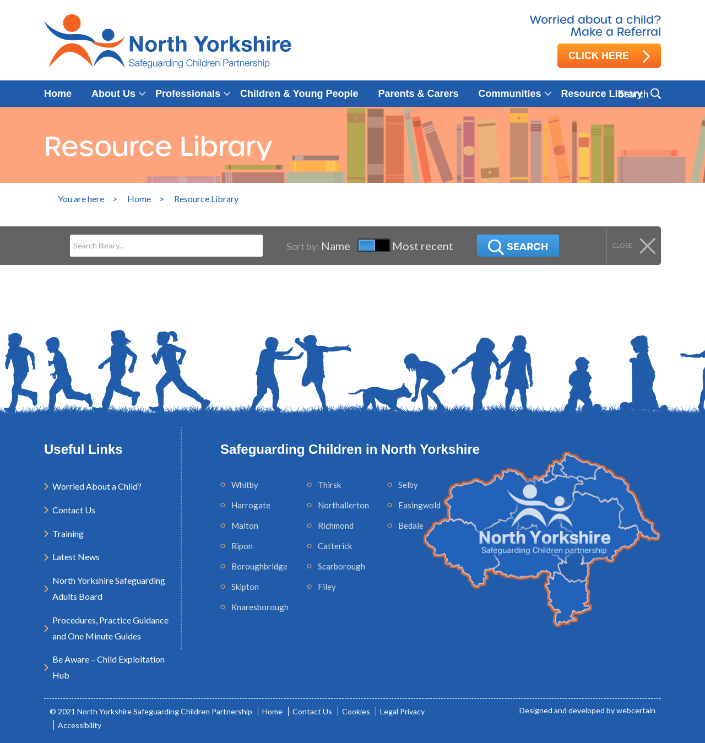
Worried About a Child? (97, 486)
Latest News (76, 556)
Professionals (187, 93)
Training (68, 533)
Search (517, 247)
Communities (510, 93)
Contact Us (73, 510)
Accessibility (79, 725)
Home (58, 93)
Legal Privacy (402, 711)
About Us (113, 93)
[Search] (165, 246)
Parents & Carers (418, 93)
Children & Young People (299, 93)
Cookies (356, 711)
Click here (609, 56)
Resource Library (602, 93)
